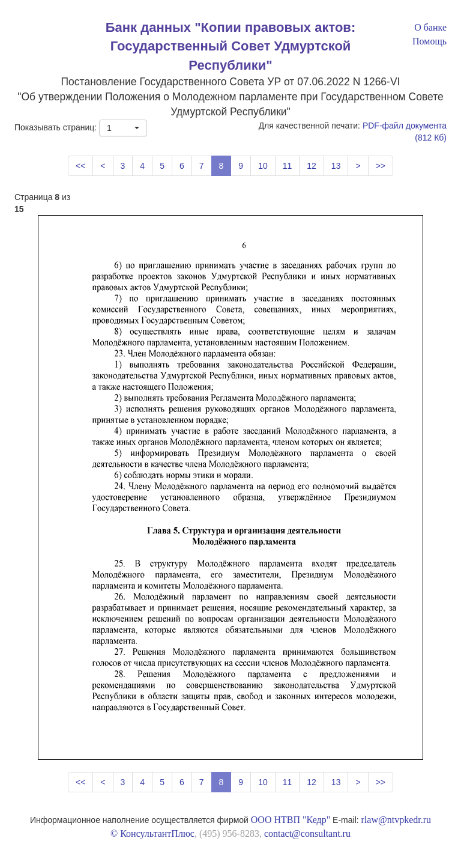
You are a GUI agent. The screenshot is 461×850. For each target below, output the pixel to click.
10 (263, 166)
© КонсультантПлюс (152, 833)
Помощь (429, 41)
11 (287, 166)
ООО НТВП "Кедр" (290, 820)
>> (380, 166)
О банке (430, 27)
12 (311, 166)
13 (336, 166)
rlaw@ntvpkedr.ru (396, 820)
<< (80, 166)
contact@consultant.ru (307, 833)
